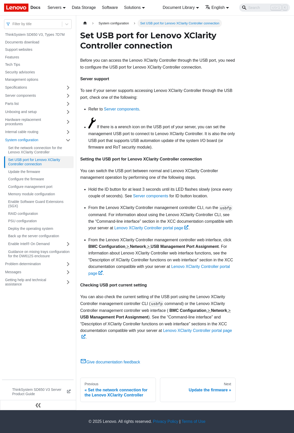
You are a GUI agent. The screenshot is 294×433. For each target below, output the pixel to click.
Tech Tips (12, 64)
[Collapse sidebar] (38, 405)
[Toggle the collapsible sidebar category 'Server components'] (68, 96)
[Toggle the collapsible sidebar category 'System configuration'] (68, 140)
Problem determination (23, 264)
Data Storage (84, 7)
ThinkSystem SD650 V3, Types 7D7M (35, 35)
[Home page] (85, 23)
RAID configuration (23, 214)
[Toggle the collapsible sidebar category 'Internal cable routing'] (68, 132)
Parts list (12, 104)
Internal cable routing (21, 132)
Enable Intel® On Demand (29, 244)
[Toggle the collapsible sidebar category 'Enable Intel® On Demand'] (68, 244)
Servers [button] (54, 7)
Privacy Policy (165, 421)
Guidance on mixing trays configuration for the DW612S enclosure (39, 254)
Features (12, 57)
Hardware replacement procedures (23, 122)
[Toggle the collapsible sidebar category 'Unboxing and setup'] (68, 112)
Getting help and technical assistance (25, 282)
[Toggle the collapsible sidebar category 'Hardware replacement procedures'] (68, 122)
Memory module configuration (31, 194)
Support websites (18, 49)
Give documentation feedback (110, 362)
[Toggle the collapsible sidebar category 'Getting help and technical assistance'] (68, 282)
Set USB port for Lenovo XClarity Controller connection (34, 162)
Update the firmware (24, 172)
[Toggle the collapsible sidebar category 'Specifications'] (68, 88)
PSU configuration (22, 221)
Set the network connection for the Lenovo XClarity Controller (35, 150)
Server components (20, 95)
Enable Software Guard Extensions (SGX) (35, 204)
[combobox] (12, 24)
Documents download (22, 42)
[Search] (264, 8)
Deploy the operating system (30, 229)
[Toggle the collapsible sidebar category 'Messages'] (68, 272)
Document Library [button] (179, 7)
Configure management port (30, 187)
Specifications (16, 87)
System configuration (21, 140)
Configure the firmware (26, 179)
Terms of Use (193, 421)
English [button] (215, 7)
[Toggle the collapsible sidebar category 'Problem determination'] (68, 264)
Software (110, 7)
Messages (13, 272)
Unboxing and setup (21, 112)
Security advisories (20, 72)
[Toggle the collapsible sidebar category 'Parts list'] (68, 104)
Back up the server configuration (33, 236)
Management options (21, 79)
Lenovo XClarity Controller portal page (151, 228)
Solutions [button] (132, 7)
